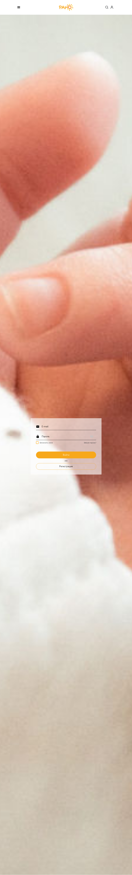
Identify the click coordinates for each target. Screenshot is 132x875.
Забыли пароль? (90, 443)
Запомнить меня (46, 443)
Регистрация (66, 466)
